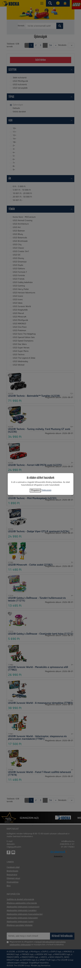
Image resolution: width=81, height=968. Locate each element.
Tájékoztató (46, 490)
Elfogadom (35, 490)
